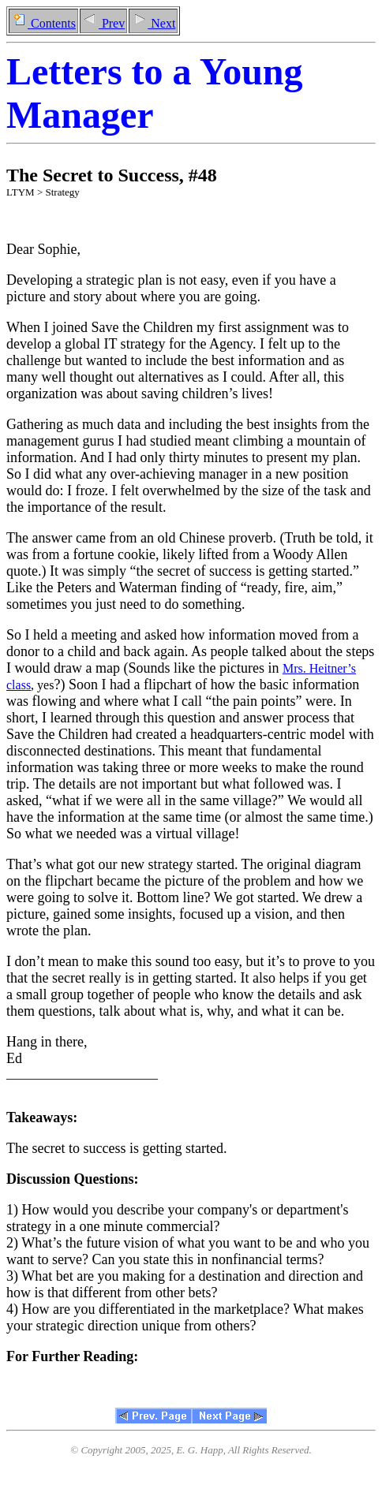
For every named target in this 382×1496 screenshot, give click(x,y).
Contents (43, 23)
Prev (103, 23)
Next (153, 23)
